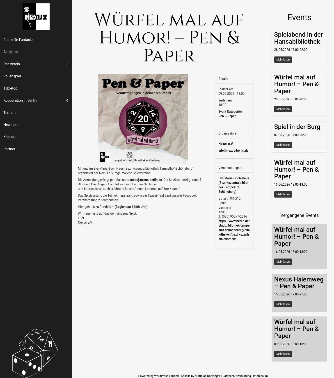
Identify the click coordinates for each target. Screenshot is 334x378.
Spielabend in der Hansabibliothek (298, 38)
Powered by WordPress (153, 376)
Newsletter (12, 125)
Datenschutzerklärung (236, 376)
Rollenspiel (12, 76)
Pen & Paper (227, 116)
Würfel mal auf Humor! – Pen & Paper (296, 84)
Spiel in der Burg (297, 126)
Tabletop (10, 88)
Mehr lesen (283, 59)
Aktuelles (10, 52)
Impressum (260, 376)
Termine (9, 112)
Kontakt (9, 137)
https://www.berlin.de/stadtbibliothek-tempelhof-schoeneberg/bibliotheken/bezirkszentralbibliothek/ (234, 230)
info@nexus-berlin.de (233, 150)
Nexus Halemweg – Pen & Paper (299, 283)
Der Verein (11, 64)
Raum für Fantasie (18, 40)
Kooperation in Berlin (20, 100)
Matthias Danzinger (207, 376)
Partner (9, 149)
